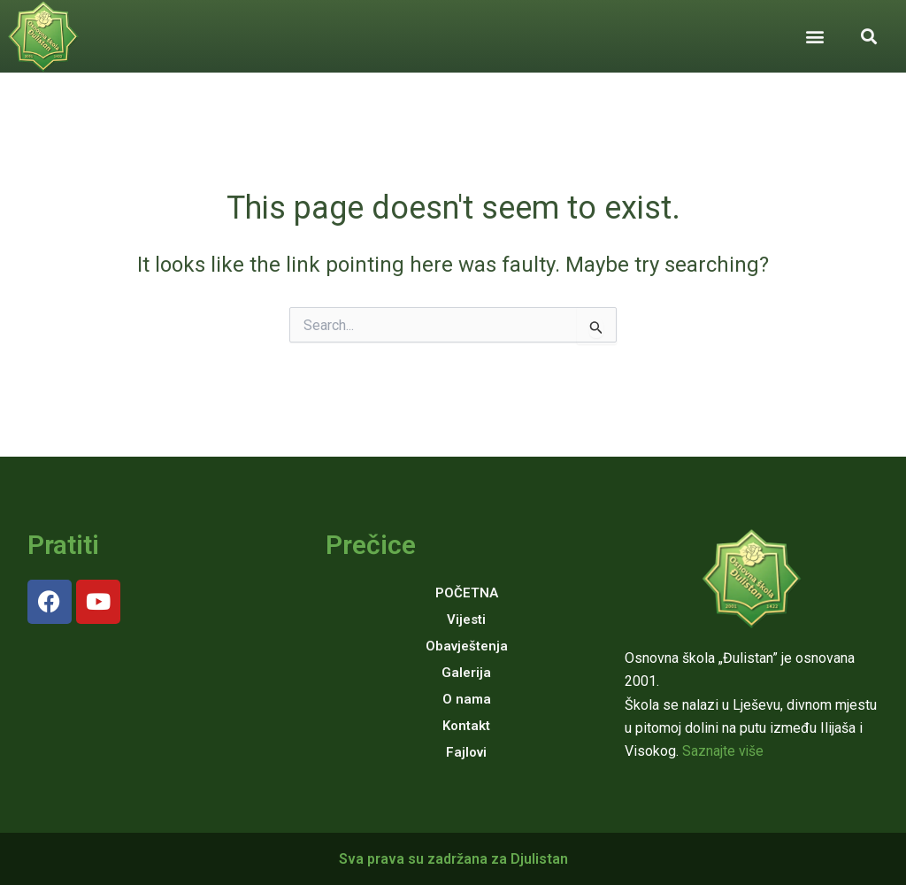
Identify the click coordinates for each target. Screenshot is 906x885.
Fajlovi (466, 752)
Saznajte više (723, 751)
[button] (814, 35)
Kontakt (466, 726)
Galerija (466, 673)
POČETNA (466, 593)
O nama (466, 699)
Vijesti (466, 619)
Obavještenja (467, 646)
